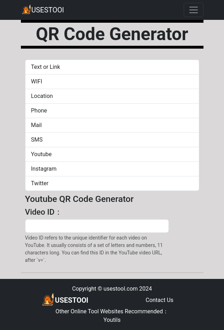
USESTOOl (42, 10)
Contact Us (159, 300)
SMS (37, 139)
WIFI (36, 81)
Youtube (41, 154)
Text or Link (45, 67)
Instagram (44, 168)
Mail (36, 125)
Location (42, 96)
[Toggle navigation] (193, 10)
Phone (39, 110)
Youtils (111, 320)
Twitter (39, 183)
